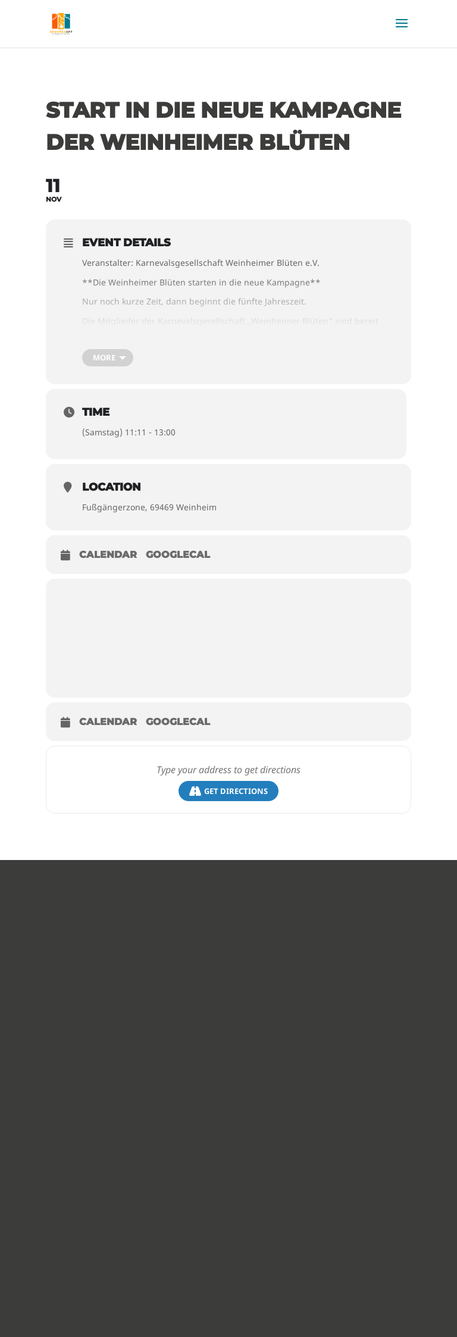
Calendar (108, 554)
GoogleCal (178, 554)
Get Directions (228, 791)
